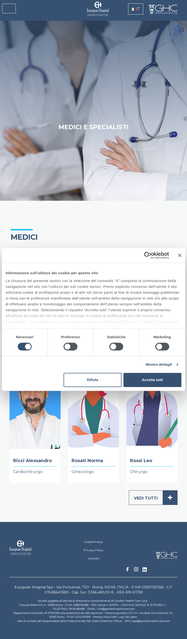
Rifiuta (92, 380)
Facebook (127, 570)
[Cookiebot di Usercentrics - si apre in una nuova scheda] (147, 255)
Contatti (94, 558)
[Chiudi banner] (179, 255)
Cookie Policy (93, 542)
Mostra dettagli (159, 364)
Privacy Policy (93, 550)
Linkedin (144, 571)
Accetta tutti (152, 380)
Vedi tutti (155, 498)
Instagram (136, 570)
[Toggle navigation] (9, 8)
